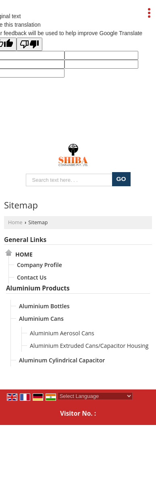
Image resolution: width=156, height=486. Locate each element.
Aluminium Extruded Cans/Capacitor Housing (89, 345)
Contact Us (31, 277)
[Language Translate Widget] (95, 396)
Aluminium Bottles (44, 306)
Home (15, 222)
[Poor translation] (29, 44)
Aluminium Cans (41, 318)
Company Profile (39, 265)
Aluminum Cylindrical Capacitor (62, 360)
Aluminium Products (38, 288)
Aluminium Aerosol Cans (62, 333)
